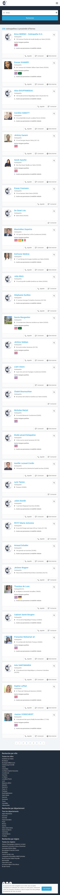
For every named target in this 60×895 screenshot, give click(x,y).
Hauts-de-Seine (6, 820)
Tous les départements (10, 811)
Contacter (39, 56)
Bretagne (5, 852)
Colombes (5, 769)
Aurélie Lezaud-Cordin (24, 463)
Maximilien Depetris (23, 229)
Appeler (28, 56)
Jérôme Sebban (21, 342)
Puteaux (4, 791)
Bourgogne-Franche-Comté (10, 850)
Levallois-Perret (7, 779)
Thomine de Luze (22, 586)
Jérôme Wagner (21, 567)
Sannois (4, 797)
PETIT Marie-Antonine (24, 523)
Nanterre (5, 787)
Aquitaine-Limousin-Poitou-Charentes (13, 846)
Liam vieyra (19, 367)
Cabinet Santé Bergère (24, 614)
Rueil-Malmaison (7, 793)
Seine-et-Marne (6, 830)
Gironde (4, 818)
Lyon (3, 781)
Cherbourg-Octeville (8, 765)
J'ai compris (46, 888)
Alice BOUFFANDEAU (23, 90)
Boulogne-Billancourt (8, 763)
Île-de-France (6, 866)
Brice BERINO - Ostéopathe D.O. (28, 34)
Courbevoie (5, 773)
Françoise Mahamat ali (24, 637)
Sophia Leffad (20, 686)
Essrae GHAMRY (21, 62)
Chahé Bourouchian (23, 391)
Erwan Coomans (21, 188)
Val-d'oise (5, 832)
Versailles (5, 803)
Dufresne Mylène (21, 254)
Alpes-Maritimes (7, 813)
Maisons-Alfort (6, 783)
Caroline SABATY (22, 113)
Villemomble (6, 805)
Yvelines (4, 836)
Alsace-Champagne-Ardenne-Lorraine (13, 844)
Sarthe (4, 826)
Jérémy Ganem (21, 135)
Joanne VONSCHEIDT (23, 714)
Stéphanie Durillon (22, 295)
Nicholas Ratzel (21, 410)
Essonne (4, 816)
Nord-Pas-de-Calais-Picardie (10, 858)
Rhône (4, 824)
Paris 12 (4, 789)
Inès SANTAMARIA (22, 665)
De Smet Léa (20, 210)
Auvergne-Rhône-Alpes (9, 848)
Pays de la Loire (7, 862)
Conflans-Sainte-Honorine (10, 771)
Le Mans (4, 777)
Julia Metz (19, 276)
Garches (4, 775)
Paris (3, 822)
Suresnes (5, 799)
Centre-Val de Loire (8, 854)
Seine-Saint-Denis (7, 828)
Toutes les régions (8, 842)
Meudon (4, 785)
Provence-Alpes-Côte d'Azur (10, 864)
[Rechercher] (30, 18)
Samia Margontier (22, 317)
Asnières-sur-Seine (7, 759)
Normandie (5, 860)
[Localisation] (30, 12)
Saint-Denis (5, 795)
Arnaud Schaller (21, 545)
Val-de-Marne (6, 834)
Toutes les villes (7, 756)
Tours (4, 801)
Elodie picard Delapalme (25, 435)
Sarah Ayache (20, 160)
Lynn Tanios (19, 482)
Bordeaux (5, 761)
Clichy (4, 767)
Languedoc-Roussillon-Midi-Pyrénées (13, 856)
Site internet (51, 56)
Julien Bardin (20, 501)
